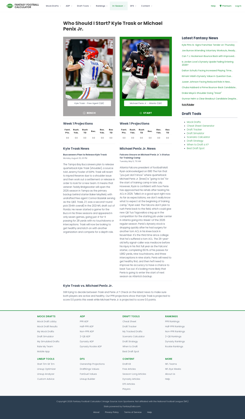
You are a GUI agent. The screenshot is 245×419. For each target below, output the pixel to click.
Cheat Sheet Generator (200, 125)
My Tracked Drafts (132, 331)
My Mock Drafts (45, 331)
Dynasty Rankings (175, 341)
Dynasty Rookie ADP (91, 346)
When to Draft (130, 346)
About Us (170, 374)
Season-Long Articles (134, 374)
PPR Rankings (172, 321)
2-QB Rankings (173, 336)
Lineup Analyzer (45, 374)
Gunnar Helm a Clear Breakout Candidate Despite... (210, 98)
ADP (68, 5)
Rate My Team (45, 346)
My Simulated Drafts (48, 341)
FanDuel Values (88, 374)
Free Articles (129, 369)
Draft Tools (83, 5)
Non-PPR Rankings (175, 331)
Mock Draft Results (47, 326)
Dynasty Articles (131, 379)
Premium (225, 5)
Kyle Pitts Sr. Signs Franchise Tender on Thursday (208, 44)
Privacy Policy (112, 412)
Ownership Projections (92, 364)
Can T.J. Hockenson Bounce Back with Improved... (208, 56)
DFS (132, 5)
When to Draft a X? (198, 144)
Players (126, 389)
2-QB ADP (85, 336)
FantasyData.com (132, 406)
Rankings (100, 5)
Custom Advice (45, 379)
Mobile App (43, 351)
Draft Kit (126, 364)
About (96, 412)
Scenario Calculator (198, 137)
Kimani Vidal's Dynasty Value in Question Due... (207, 76)
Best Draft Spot (196, 148)
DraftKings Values (89, 369)
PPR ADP (84, 321)
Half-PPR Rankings (175, 326)
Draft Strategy (195, 140)
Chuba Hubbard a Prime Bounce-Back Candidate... (209, 87)
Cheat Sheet (129, 321)
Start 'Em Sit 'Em (46, 364)
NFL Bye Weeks (173, 369)
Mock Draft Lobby (47, 321)
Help (213, 5)
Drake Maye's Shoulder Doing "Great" (202, 93)
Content (145, 5)
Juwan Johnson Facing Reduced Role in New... (206, 81)
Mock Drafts (52, 5)
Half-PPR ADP (87, 326)
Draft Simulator (195, 133)
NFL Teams (171, 364)
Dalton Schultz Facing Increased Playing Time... (207, 70)
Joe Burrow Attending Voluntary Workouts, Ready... (209, 50)
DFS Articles (128, 384)
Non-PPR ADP (87, 331)
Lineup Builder (87, 379)
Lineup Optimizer (46, 369)
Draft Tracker (194, 129)
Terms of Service (133, 412)
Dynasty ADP (87, 341)
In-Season (117, 5)
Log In (238, 5)
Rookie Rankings (174, 346)
